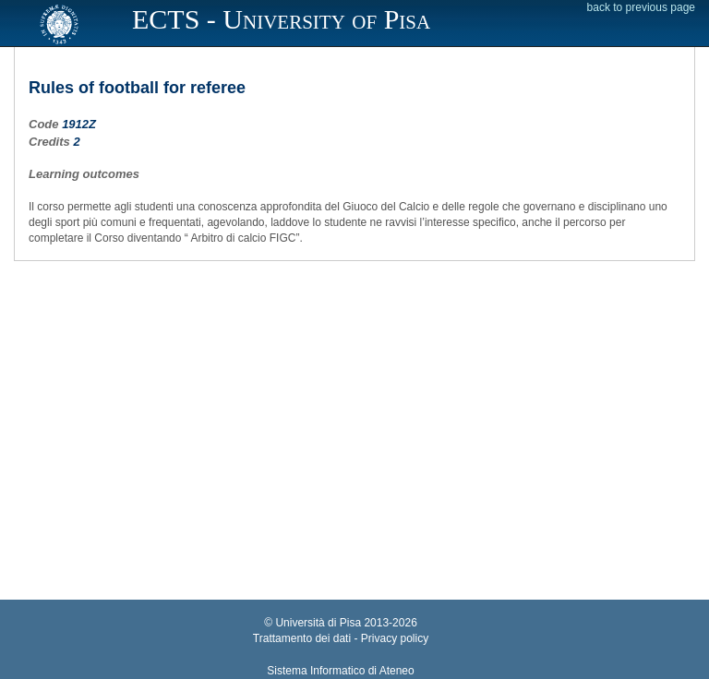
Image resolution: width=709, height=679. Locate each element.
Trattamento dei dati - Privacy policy (340, 638)
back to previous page (641, 7)
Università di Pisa (318, 622)
